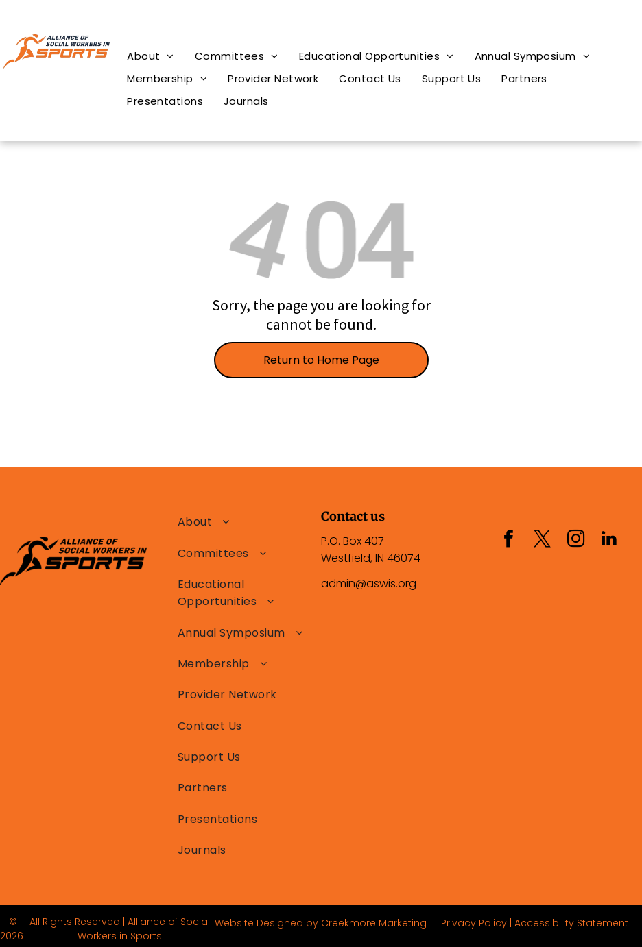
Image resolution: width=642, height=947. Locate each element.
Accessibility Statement (571, 923)
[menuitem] (151, 56)
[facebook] (508, 540)
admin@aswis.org (368, 583)
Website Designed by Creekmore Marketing (321, 923)
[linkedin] (609, 540)
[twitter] (542, 540)
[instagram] (575, 540)
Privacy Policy (474, 923)
